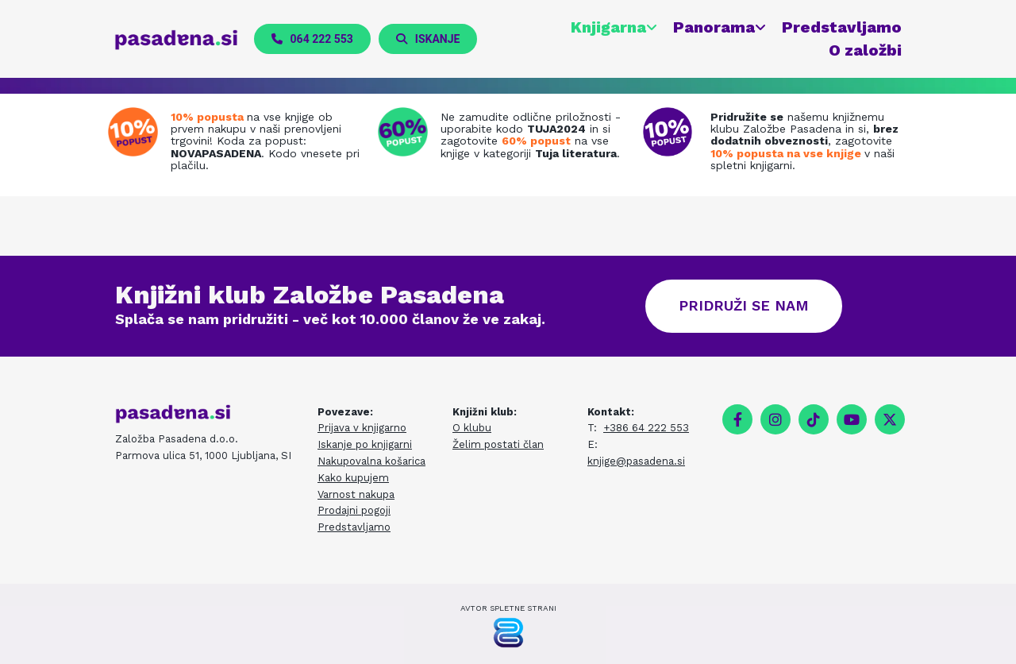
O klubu (471, 428)
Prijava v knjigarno (362, 428)
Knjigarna (607, 27)
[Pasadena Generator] (508, 632)
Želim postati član (498, 445)
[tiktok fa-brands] (814, 419)
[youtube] (852, 419)
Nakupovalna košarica (371, 461)
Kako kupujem (353, 478)
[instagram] (775, 419)
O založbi (864, 50)
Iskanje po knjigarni (365, 445)
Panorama (713, 27)
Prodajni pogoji (354, 511)
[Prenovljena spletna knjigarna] (137, 131)
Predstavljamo (841, 27)
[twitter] (890, 419)
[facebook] (737, 419)
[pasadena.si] (176, 39)
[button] (312, 39)
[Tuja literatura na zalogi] (407, 131)
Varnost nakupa (356, 494)
